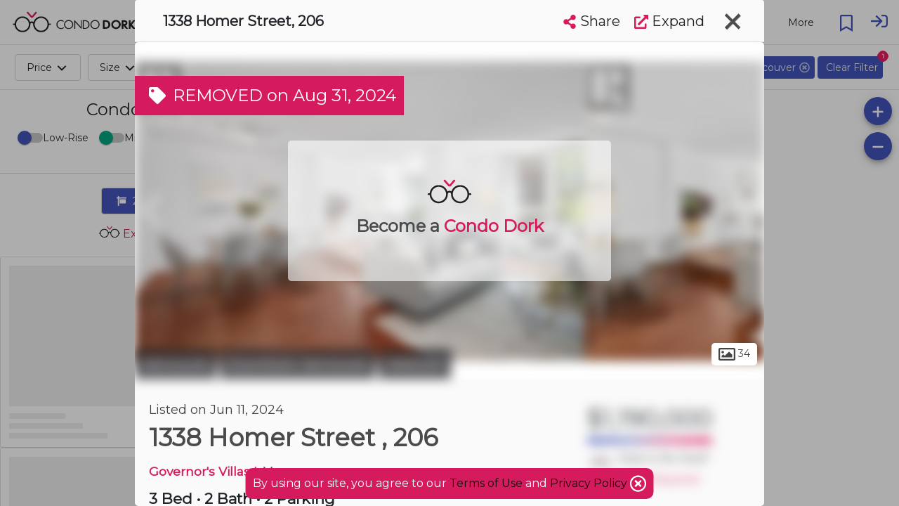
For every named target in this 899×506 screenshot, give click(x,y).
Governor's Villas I (203, 471)
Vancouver (175, 364)
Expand (669, 21)
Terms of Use (486, 483)
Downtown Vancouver (297, 364)
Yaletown (415, 364)
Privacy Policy (590, 483)
